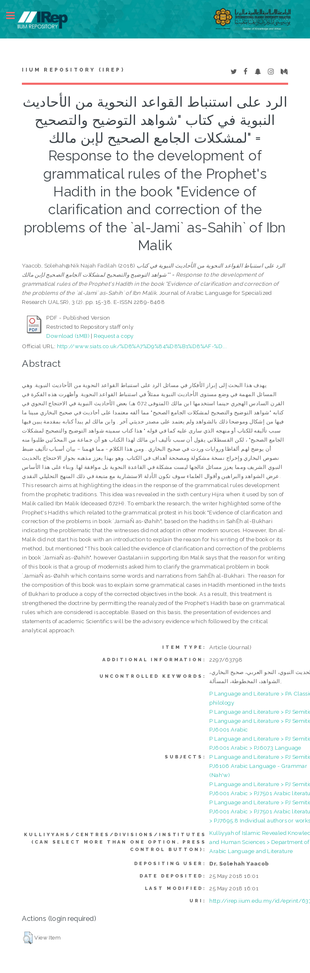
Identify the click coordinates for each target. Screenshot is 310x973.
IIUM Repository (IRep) (73, 70)
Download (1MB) (68, 335)
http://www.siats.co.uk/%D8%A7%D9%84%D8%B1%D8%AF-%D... (142, 346)
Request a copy (114, 335)
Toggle (15, 15)
